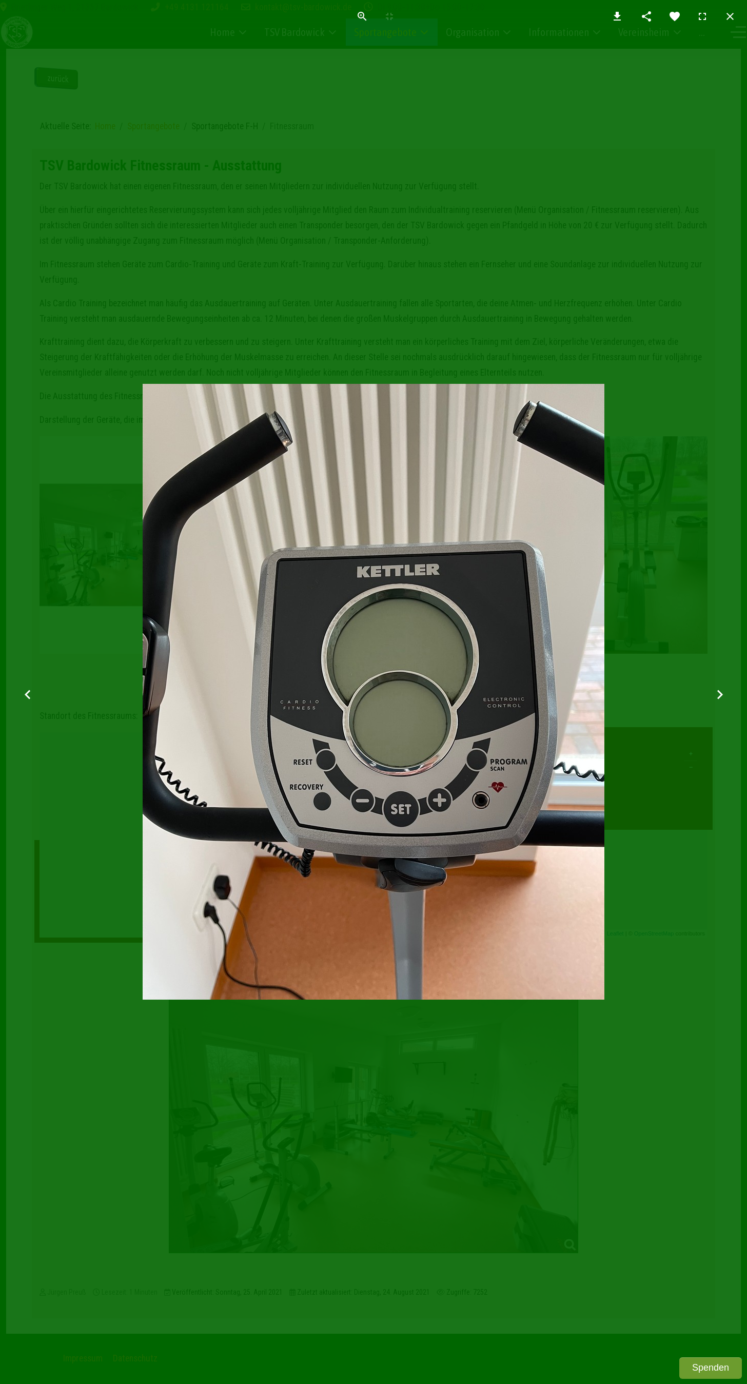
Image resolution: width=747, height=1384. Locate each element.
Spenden (710, 1367)
